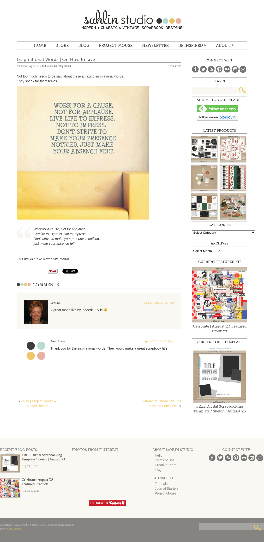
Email (243, 69)
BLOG (83, 45)
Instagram (235, 69)
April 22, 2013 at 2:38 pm (159, 341)
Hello (158, 455)
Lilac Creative (14, 528)
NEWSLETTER (155, 45)
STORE (62, 45)
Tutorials (161, 484)
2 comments (174, 66)
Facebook (195, 69)
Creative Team (165, 465)
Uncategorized (62, 66)
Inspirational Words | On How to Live (56, 59)
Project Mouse (115, 45)
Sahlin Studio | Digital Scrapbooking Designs (132, 20)
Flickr (227, 69)
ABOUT (223, 45)
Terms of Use (164, 460)
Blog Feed (211, 69)
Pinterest (219, 69)
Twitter (203, 69)
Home (40, 45)
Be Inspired (190, 45)
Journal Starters (167, 488)
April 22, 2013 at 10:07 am (158, 302)
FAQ (158, 470)
